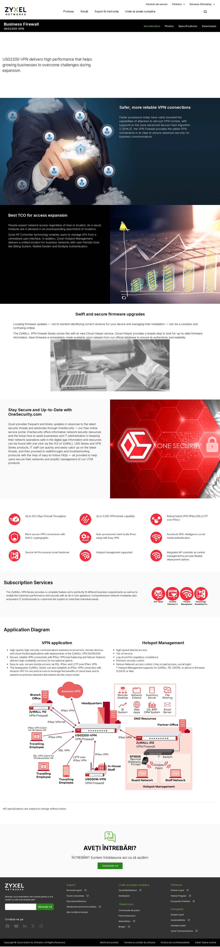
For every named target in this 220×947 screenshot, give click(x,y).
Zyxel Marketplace (128, 891)
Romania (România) (201, 4)
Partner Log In (177, 891)
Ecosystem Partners (180, 901)
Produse (68, 11)
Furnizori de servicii (156, 4)
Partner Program (178, 896)
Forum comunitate (75, 896)
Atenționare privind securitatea (81, 907)
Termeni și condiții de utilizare (139, 943)
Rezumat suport (74, 891)
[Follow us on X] (33, 927)
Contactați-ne (110, 866)
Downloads (209, 26)
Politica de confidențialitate (175, 943)
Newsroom (125, 904)
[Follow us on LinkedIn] (25, 927)
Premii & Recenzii (127, 915)
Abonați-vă (45, 907)
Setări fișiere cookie (205, 943)
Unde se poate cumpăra (140, 11)
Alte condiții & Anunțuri (77, 912)
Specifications (187, 26)
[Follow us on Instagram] (41, 927)
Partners (177, 4)
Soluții (84, 11)
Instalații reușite (178, 926)
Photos (169, 26)
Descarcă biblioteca (76, 901)
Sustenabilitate (178, 920)
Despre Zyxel (177, 915)
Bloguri (122, 926)
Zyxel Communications (182, 931)
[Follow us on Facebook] (8, 927)
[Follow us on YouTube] (16, 927)
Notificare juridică (109, 943)
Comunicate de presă (129, 909)
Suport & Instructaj (106, 11)
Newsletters (125, 920)
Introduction (152, 26)
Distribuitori (124, 896)
